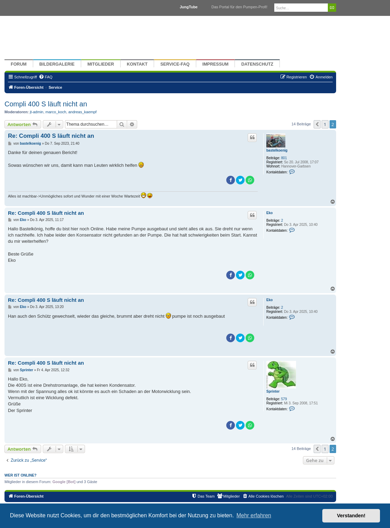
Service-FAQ (175, 64)
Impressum (215, 64)
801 (284, 158)
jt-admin (36, 112)
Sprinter (272, 391)
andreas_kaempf (82, 112)
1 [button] (325, 124)
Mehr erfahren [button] (253, 515)
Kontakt (137, 64)
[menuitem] (46, 77)
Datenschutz (257, 64)
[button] (317, 124)
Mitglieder (100, 64)
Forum (19, 64)
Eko (269, 213)
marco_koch (56, 112)
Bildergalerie (57, 64)
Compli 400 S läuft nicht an (45, 104)
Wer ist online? (20, 475)
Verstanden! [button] (351, 515)
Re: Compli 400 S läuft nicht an (51, 136)
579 (284, 399)
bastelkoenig (276, 150)
